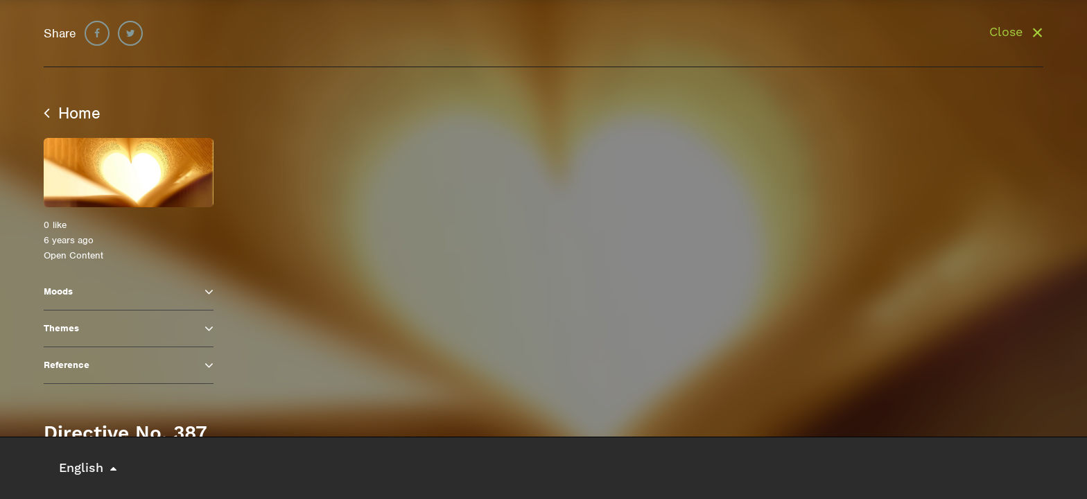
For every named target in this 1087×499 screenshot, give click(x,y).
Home (72, 113)
